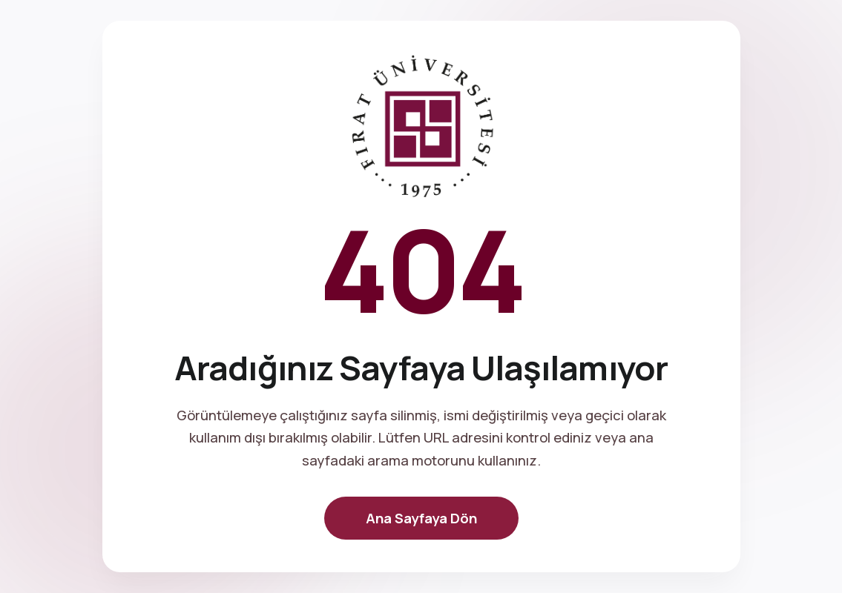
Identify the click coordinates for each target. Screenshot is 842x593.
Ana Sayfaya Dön (421, 518)
